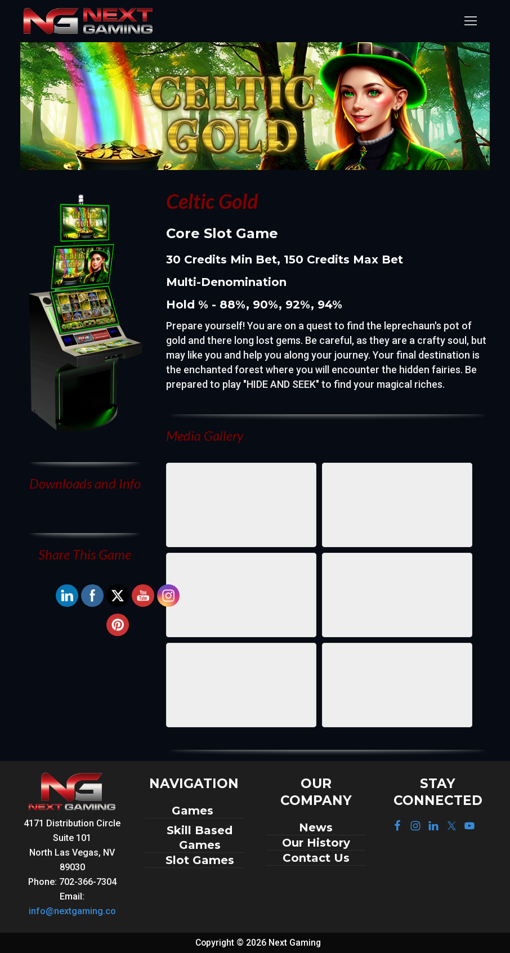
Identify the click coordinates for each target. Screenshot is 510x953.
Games (194, 810)
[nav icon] (470, 21)
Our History (316, 842)
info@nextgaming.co (72, 911)
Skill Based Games (199, 838)
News (316, 827)
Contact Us (316, 858)
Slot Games (199, 860)
